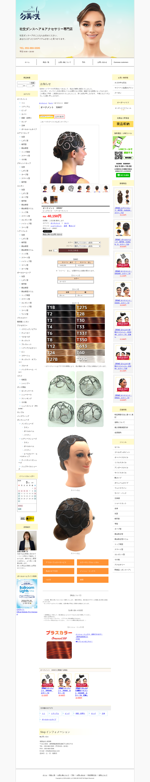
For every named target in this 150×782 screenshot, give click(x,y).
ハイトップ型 (26, 224)
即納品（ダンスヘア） (123, 570)
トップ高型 (25, 152)
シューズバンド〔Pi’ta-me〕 (27, 407)
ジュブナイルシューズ (27, 467)
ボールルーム (29, 431)
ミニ (43, 713)
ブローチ (24, 366)
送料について (120, 422)
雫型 (116, 524)
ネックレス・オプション (27, 360)
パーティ (27, 435)
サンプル (20, 412)
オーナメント (43, 103)
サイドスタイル (121, 473)
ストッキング (26, 398)
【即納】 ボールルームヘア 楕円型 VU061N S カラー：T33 (123, 242)
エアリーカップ (23, 133)
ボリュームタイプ (121, 483)
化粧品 (24, 380)
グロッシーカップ (24, 163)
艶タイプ (72, 226)
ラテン (26, 427)
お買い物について (64, 62)
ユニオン (20, 186)
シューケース (26, 395)
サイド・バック (121, 493)
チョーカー (25, 333)
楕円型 (24, 144)
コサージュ (25, 356)
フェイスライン (121, 488)
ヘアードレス (22, 231)
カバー (51, 103)
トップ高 (24, 212)
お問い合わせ (102, 62)
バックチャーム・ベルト (27, 370)
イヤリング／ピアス (29, 329)
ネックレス (25, 340)
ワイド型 (24, 314)
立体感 (117, 498)
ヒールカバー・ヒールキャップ (29, 455)
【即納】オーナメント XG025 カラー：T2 (64, 690)
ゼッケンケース (27, 391)
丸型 (23, 137)
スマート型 (25, 156)
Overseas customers (121, 62)
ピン (23, 352)
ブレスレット (26, 344)
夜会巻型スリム (27, 208)
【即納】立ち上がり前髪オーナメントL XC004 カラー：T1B (123, 366)
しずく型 (24, 141)
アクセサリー (22, 325)
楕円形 (117, 519)
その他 (24, 159)
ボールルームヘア (24, 273)
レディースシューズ (29, 439)
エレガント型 (26, 220)
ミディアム (55, 713)
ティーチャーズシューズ (27, 461)
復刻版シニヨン (23, 322)
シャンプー (25, 383)
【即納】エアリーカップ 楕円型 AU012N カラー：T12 (123, 210)
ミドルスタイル (121, 462)
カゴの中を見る (121, 83)
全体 (65, 226)
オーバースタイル (121, 457)
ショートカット (56, 226)
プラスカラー (22, 318)
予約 (83, 62)
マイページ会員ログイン (124, 88)
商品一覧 (46, 62)
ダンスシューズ (23, 420)
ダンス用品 (21, 387)
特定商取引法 (92, 775)
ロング (93, 713)
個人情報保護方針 (121, 427)
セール (117, 447)
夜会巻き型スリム (121, 539)
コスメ (19, 376)
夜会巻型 (24, 148)
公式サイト (20, 609)
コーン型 (24, 227)
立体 (103, 713)
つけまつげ (25, 337)
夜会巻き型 (119, 534)
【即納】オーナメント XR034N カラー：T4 (47, 690)
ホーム (27, 62)
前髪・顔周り (80, 713)
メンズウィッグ (23, 416)
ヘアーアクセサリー (29, 348)
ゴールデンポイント (122, 452)
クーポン (118, 93)
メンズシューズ (27, 424)
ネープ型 (24, 174)
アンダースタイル (121, 468)
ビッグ (67, 713)
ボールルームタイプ (49, 719)
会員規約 (118, 432)
